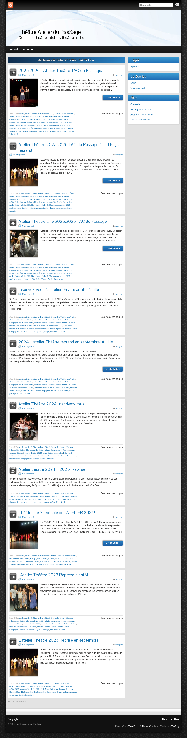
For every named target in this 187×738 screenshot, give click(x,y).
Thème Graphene (150, 726)
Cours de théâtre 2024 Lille (59, 323)
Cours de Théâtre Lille (57, 119)
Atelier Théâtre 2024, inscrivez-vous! (51, 404)
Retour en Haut (170, 719)
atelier (21, 113)
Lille (52, 387)
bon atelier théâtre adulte (59, 116)
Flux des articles (141, 109)
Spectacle (60, 328)
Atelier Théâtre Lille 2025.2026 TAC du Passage (62, 221)
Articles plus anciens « (17, 701)
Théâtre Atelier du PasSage (49, 32)
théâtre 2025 (61, 128)
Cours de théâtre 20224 (32, 453)
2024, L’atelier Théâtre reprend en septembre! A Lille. (66, 342)
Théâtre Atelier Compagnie (27, 131)
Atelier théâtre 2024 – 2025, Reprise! (52, 469)
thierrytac (119, 75)
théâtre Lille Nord (57, 331)
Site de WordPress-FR (141, 119)
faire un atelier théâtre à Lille (50, 122)
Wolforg (175, 726)
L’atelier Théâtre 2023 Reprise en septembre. (58, 640)
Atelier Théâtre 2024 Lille (64, 317)
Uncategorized (28, 75)
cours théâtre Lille (41, 387)
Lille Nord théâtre (34, 125)
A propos (134, 66)
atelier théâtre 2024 (45, 317)
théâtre (52, 128)
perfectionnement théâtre (39, 128)
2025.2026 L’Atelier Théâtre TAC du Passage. (60, 70)
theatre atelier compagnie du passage (53, 131)
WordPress (133, 726)
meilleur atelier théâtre (18, 128)
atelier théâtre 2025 (45, 113)
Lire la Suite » (113, 97)
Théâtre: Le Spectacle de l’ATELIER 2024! (56, 512)
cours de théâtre (40, 119)
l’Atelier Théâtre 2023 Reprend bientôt (53, 575)
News (133, 83)
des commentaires (142, 114)
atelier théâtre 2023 (45, 618)
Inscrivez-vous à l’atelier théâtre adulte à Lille (58, 289)
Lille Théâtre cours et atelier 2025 (56, 125)
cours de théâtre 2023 (31, 624)
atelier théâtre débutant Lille (20, 116)
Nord (62, 561)
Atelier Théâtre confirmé (64, 113)
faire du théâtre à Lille (29, 122)
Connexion (135, 104)
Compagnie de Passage (18, 119)
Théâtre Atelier (48, 456)
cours (31, 119)
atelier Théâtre (31, 113)
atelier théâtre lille (40, 116)
